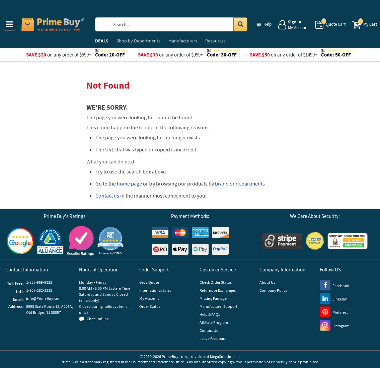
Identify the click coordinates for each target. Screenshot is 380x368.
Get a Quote (149, 282)
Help (267, 24)
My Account (149, 298)
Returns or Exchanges (218, 290)
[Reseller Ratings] (80, 241)
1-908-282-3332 (39, 290)
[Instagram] (335, 325)
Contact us (107, 195)
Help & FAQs (210, 314)
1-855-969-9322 (39, 282)
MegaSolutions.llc (225, 356)
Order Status (149, 306)
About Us (267, 282)
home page (129, 183)
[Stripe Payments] (282, 241)
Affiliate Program (214, 322)
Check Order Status (216, 282)
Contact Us (209, 330)
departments (250, 183)
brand (222, 183)
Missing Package (213, 298)
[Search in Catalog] (240, 24)
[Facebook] (334, 284)
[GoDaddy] (347, 241)
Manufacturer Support (218, 306)
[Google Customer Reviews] (20, 241)
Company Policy (273, 290)
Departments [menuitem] (138, 41)
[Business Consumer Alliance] (50, 241)
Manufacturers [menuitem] (182, 41)
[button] (110, 241)
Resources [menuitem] (215, 41)
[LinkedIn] (334, 298)
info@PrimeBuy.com (44, 298)
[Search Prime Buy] (177, 24)
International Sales (155, 290)
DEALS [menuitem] (101, 41)
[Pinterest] (334, 311)
